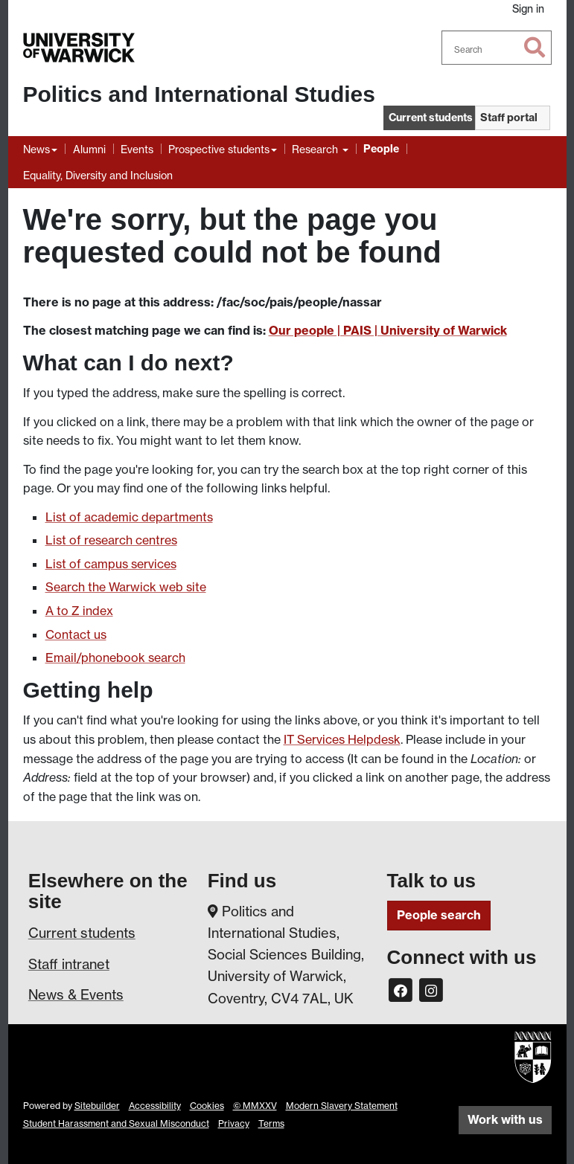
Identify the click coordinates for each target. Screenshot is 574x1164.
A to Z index (79, 610)
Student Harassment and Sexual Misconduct (116, 1123)
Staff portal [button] (509, 117)
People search (439, 914)
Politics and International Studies (199, 94)
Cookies (207, 1105)
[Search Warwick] (496, 47)
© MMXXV (255, 1105)
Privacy (233, 1123)
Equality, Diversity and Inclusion (98, 175)
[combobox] (496, 47)
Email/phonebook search (115, 657)
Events (137, 149)
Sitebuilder (97, 1105)
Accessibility (155, 1105)
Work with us (505, 1119)
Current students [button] (431, 117)
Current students (81, 933)
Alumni (89, 149)
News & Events (76, 994)
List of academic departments (129, 516)
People (381, 148)
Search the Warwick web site (125, 586)
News (36, 149)
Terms (271, 1123)
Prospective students (219, 149)
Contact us (75, 634)
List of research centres (111, 540)
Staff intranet (68, 964)
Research (316, 149)
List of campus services (110, 563)
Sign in (528, 8)
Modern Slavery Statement (342, 1105)
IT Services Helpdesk (342, 739)
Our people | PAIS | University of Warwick (388, 330)
